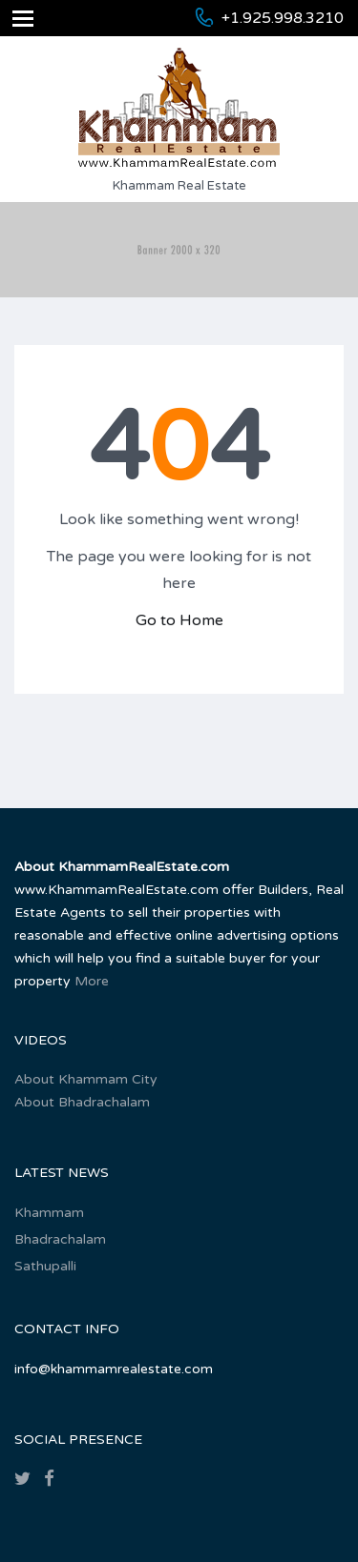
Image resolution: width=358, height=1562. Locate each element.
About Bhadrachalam (82, 1102)
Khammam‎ (49, 1213)
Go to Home (179, 620)
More (91, 981)
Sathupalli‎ (45, 1266)
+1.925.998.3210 (282, 18)
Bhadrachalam (60, 1239)
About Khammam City (86, 1079)
